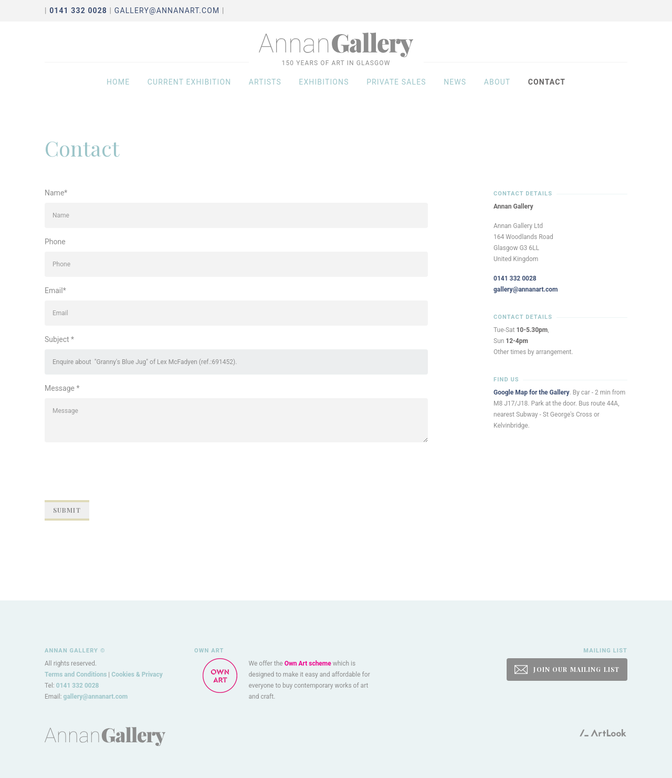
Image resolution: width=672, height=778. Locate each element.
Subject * (59, 339)
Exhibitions (324, 90)
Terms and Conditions (76, 674)
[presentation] (124, 471)
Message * (62, 388)
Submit (67, 510)
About (497, 90)
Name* (56, 193)
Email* (55, 290)
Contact (546, 90)
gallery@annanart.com (167, 10)
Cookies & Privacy (137, 674)
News (455, 90)
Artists (265, 90)
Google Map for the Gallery (532, 392)
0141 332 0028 (515, 278)
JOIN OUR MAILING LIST (567, 669)
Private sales (396, 90)
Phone (55, 241)
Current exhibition (190, 90)
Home (118, 90)
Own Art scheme (308, 663)
